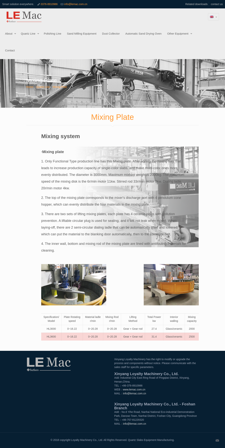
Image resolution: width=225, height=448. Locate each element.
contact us (217, 4)
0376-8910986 (49, 4)
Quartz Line (43, 86)
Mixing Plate (60, 86)
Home (29, 86)
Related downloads (196, 4)
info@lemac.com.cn (75, 4)
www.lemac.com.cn (134, 389)
